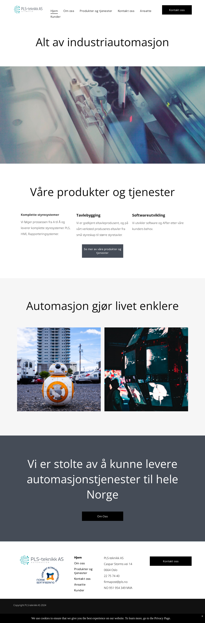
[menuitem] (54, 11)
